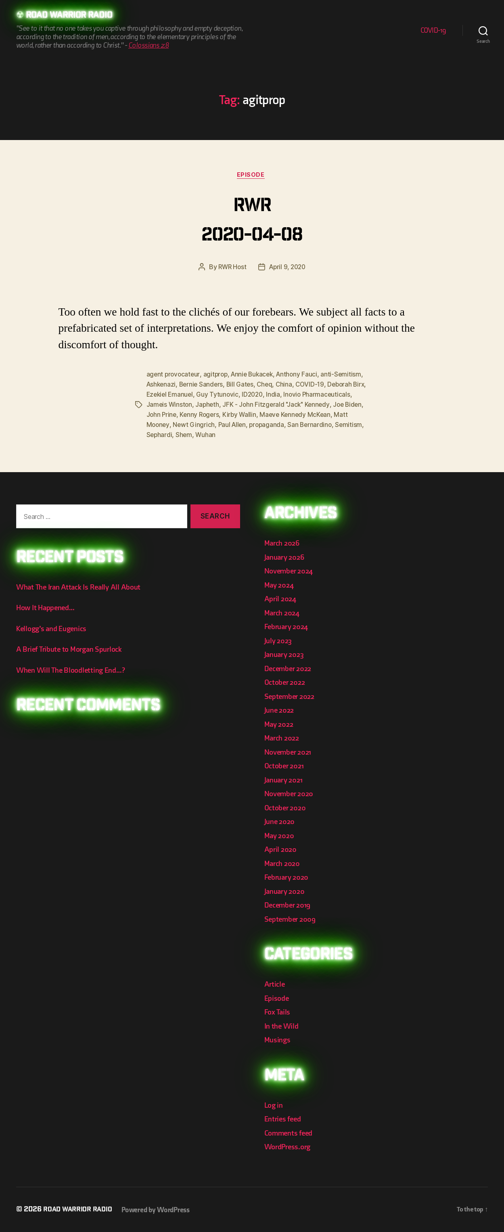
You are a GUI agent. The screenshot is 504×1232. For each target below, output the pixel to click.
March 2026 (283, 543)
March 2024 (283, 612)
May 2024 (280, 584)
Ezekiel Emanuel (212, 396)
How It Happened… (48, 607)
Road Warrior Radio (74, 16)
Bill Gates (274, 386)
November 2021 (290, 751)
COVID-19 (433, 31)
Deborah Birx (165, 396)
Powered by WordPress (162, 1209)
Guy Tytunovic (261, 396)
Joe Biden (190, 415)
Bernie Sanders (234, 386)
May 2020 (280, 835)
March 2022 (283, 737)
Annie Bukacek (256, 376)
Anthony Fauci (303, 376)
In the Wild (282, 1025)
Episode (252, 176)
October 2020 (287, 807)
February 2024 (288, 626)
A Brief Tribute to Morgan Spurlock (74, 649)
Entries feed (284, 1118)
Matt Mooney (220, 425)
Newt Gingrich (264, 425)
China (319, 386)
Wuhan (286, 435)
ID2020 (298, 396)
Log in (274, 1104)
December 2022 (290, 668)
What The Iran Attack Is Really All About (83, 586)
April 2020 (281, 849)
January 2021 (285, 779)
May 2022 (280, 723)
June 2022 (280, 710)
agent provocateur (173, 376)
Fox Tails (278, 1011)
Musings (278, 1039)
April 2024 (281, 598)
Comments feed (291, 1132)
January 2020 (286, 890)
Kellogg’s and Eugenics (55, 628)
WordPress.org (290, 1146)
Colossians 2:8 (148, 46)
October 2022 (286, 682)
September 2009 (292, 918)
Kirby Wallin (304, 415)
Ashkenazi (192, 386)
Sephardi (239, 435)
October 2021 (286, 765)
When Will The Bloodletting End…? (75, 669)
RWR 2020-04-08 (252, 222)
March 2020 (283, 863)
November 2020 (291, 793)
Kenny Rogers (263, 415)
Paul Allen (303, 425)
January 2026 (286, 556)
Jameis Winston (222, 406)
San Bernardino (169, 435)
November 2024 (291, 570)
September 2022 (292, 695)
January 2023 (286, 654)
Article (275, 984)
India (319, 396)
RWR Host (230, 269)
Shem (264, 435)
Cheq (299, 386)
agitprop (217, 376)
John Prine (224, 415)
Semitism (208, 435)
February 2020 (289, 877)
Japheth (261, 406)
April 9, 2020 (288, 269)
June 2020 (281, 821)
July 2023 (279, 640)
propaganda (339, 425)
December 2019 (290, 904)
